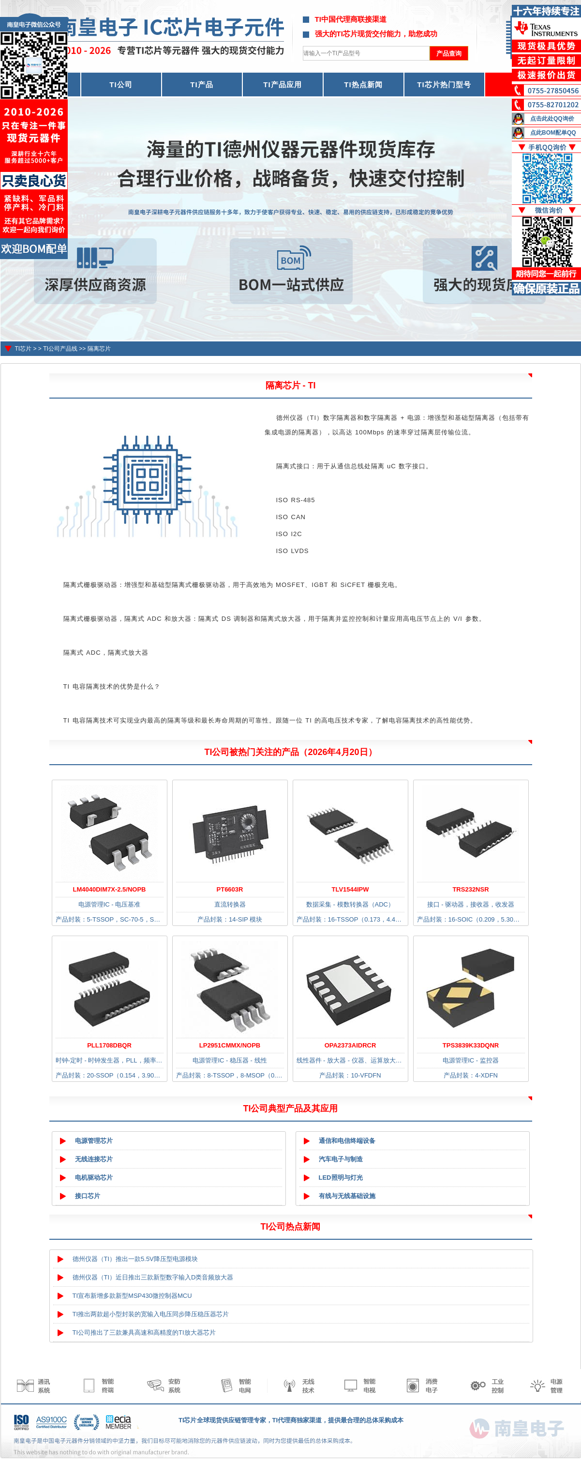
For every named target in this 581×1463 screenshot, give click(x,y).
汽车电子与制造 (341, 1159)
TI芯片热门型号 (444, 84)
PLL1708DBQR (109, 1045)
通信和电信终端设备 (347, 1140)
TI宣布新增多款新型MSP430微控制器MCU (132, 1295)
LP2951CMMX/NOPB (229, 1045)
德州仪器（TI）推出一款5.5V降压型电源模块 (135, 1259)
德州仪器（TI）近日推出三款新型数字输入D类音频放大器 (153, 1277)
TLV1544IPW (350, 889)
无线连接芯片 (94, 1159)
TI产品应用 (282, 84)
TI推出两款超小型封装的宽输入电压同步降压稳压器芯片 (151, 1314)
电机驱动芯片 (94, 1177)
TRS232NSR (470, 889)
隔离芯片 (99, 348)
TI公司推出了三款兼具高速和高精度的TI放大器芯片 (144, 1332)
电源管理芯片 (94, 1140)
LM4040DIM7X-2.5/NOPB (109, 889)
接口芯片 (87, 1196)
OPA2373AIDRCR (350, 1045)
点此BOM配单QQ (553, 132)
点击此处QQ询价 (552, 118)
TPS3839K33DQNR (471, 1045)
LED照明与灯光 (341, 1177)
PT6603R (230, 889)
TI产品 (201, 84)
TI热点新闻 (363, 84)
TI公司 (120, 84)
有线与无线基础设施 (347, 1196)
